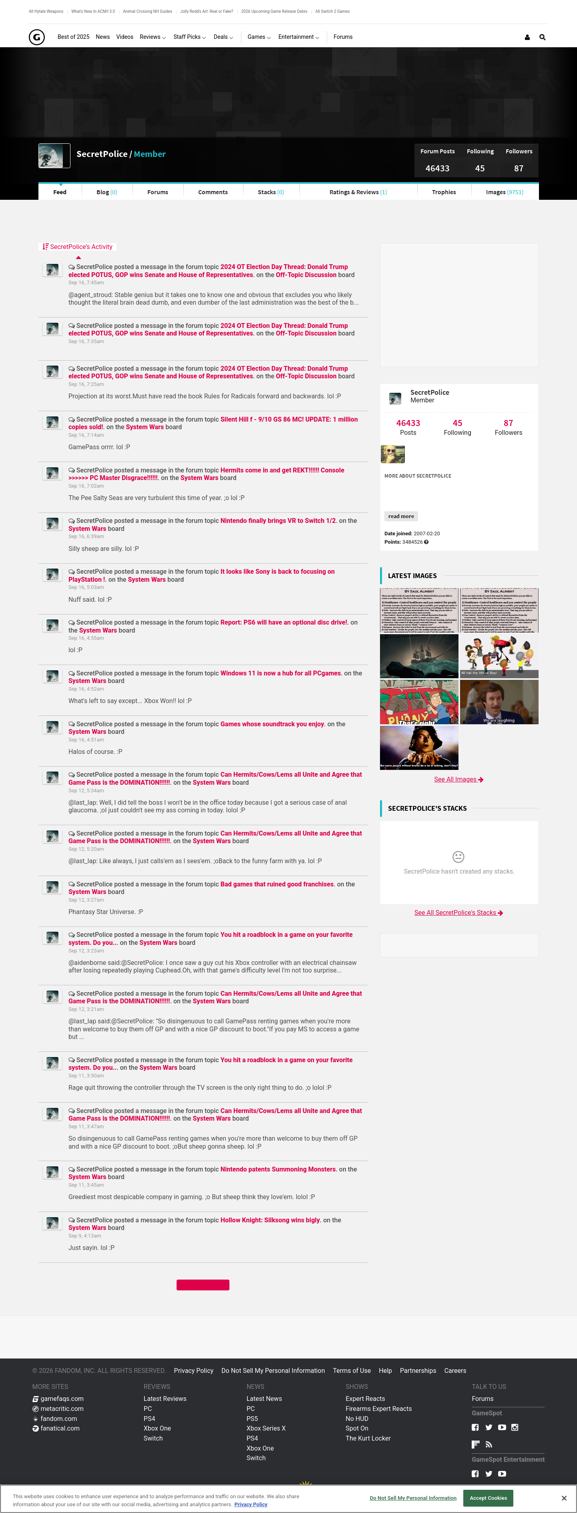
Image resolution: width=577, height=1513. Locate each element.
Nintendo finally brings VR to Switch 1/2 (278, 520)
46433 (438, 168)
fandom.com (54, 1419)
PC (148, 1409)
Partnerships (418, 1370)
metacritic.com (58, 1409)
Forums (157, 192)
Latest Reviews (165, 1398)
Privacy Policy (194, 1370)
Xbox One (157, 1428)
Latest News (264, 1398)
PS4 (149, 1419)
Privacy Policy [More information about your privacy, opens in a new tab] (250, 1504)
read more (401, 516)
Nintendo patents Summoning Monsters (278, 1169)
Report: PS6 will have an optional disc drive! (284, 622)
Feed (59, 192)
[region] (288, 1499)
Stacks (271, 192)
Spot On (357, 1428)
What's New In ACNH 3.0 (93, 11)
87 (519, 168)
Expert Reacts (365, 1398)
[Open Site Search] (542, 37)
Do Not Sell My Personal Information (273, 1370)
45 (480, 168)
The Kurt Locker (368, 1438)
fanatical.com (56, 1428)
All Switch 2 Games (333, 11)
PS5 (252, 1419)
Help (385, 1370)
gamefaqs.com (58, 1398)
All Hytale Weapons (46, 11)
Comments (213, 192)
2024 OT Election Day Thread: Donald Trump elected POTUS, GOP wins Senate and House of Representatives (208, 271)
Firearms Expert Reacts (379, 1409)
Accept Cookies (488, 1498)
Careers (455, 1370)
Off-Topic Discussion (306, 275)
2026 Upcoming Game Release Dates (274, 11)
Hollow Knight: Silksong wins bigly (270, 1220)
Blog (107, 192)
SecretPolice (102, 153)
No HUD (357, 1419)
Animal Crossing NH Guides (147, 11)
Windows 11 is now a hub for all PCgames (281, 673)
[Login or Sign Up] (527, 37)
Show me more (202, 1285)
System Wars (145, 427)
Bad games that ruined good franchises (277, 884)
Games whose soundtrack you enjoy (272, 724)
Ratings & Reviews (358, 192)
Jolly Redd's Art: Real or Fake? (206, 11)
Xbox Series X (266, 1428)
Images (505, 192)
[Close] (564, 1498)
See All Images (459, 779)
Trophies (444, 192)
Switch (153, 1438)
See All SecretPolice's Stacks (459, 912)
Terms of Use (352, 1370)
